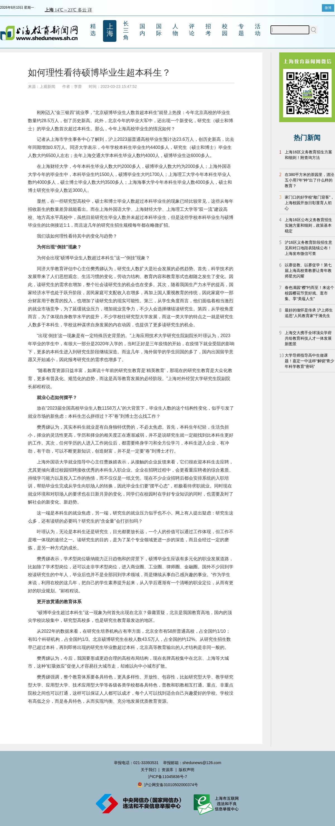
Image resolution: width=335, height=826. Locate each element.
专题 (241, 29)
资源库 (167, 769)
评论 (192, 29)
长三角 (126, 30)
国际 (159, 29)
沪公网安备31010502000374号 (167, 785)
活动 (257, 29)
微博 (328, 8)
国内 (142, 29)
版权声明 (186, 769)
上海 (110, 30)
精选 (93, 29)
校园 (225, 29)
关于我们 (148, 769)
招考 (208, 29)
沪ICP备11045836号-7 (167, 776)
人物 (175, 29)
